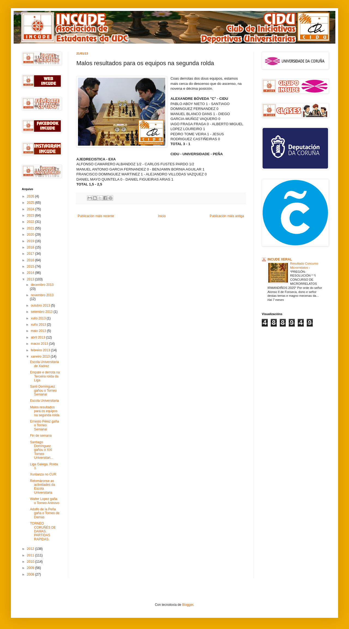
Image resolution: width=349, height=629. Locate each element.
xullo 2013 (39, 318)
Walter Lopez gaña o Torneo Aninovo (44, 501)
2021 (31, 228)
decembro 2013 (42, 285)
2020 (31, 234)
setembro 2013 (42, 312)
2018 (31, 247)
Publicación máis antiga (227, 216)
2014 (31, 273)
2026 (31, 196)
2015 (31, 266)
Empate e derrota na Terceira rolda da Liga (45, 376)
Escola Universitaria (44, 401)
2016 (31, 260)
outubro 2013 (41, 305)
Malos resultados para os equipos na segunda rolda (44, 411)
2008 (31, 574)
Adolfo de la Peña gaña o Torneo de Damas (44, 513)
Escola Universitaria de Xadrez (44, 364)
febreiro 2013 (41, 350)
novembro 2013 (42, 295)
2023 (31, 215)
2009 (31, 568)
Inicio (162, 216)
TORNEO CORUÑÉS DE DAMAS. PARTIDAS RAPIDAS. (43, 531)
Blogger (187, 605)
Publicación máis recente (96, 216)
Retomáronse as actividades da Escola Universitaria (42, 487)
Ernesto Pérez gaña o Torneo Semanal (44, 425)
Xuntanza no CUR (43, 474)
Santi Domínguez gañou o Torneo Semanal (43, 390)
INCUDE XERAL (279, 259)
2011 (31, 555)
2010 (31, 562)
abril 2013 (38, 337)
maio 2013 (39, 331)
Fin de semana (41, 436)
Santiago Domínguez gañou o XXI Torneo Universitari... (41, 450)
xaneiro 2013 (41, 356)
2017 (31, 254)
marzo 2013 (40, 344)
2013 (31, 279)
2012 (31, 549)
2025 (31, 203)
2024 (31, 209)
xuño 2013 (39, 325)
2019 (31, 241)
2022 (31, 222)
